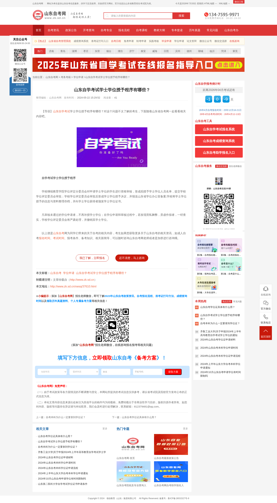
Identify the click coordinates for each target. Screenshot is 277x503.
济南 (51, 51)
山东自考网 (38, 3)
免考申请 (129, 41)
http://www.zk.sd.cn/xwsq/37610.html (73, 286)
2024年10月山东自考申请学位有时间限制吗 (62, 478)
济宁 (131, 51)
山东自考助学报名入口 (219, 152)
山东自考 (58, 233)
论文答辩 (192, 41)
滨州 (177, 51)
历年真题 (194, 30)
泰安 (143, 51)
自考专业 (106, 30)
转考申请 (141, 41)
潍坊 (120, 51)
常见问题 (212, 30)
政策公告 (71, 30)
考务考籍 (66, 77)
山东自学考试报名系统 (219, 129)
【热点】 (42, 41)
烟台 (108, 51)
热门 (39, 51)
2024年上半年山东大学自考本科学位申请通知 (63, 473)
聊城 (200, 51)
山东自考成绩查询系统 (219, 141)
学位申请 (179, 41)
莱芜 (235, 51)
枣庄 (85, 51)
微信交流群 (220, 41)
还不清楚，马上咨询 (132, 257)
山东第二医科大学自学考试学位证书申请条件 (62, 483)
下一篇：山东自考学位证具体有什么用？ (134, 417)
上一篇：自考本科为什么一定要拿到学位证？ (61, 417)
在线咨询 (234, 41)
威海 (154, 51)
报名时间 (44, 238)
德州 (189, 51)
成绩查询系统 (81, 41)
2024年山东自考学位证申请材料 (55, 457)
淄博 (74, 51)
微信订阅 (239, 2)
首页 (38, 30)
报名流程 (124, 30)
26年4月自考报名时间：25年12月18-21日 (220, 110)
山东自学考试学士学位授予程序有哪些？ (108, 77)
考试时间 (58, 238)
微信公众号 (205, 41)
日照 (166, 51)
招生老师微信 (235, 166)
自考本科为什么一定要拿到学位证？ (58, 446)
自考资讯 (53, 30)
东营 (97, 51)
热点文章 (227, 301)
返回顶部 (266, 333)
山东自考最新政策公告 (166, 458)
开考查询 (88, 30)
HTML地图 (209, 3)
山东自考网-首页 (126, 458)
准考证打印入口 (99, 41)
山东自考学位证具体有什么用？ (55, 436)
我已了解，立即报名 (92, 257)
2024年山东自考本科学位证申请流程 (58, 468)
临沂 (212, 51)
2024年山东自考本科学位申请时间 (57, 462)
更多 (104, 428)
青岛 (62, 51)
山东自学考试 (61, 111)
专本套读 (177, 30)
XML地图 (223, 3)
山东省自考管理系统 (60, 41)
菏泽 (223, 51)
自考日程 (116, 41)
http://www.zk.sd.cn (82, 279)
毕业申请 (167, 41)
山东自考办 (231, 30)
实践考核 (154, 41)
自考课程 (141, 30)
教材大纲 (159, 30)
